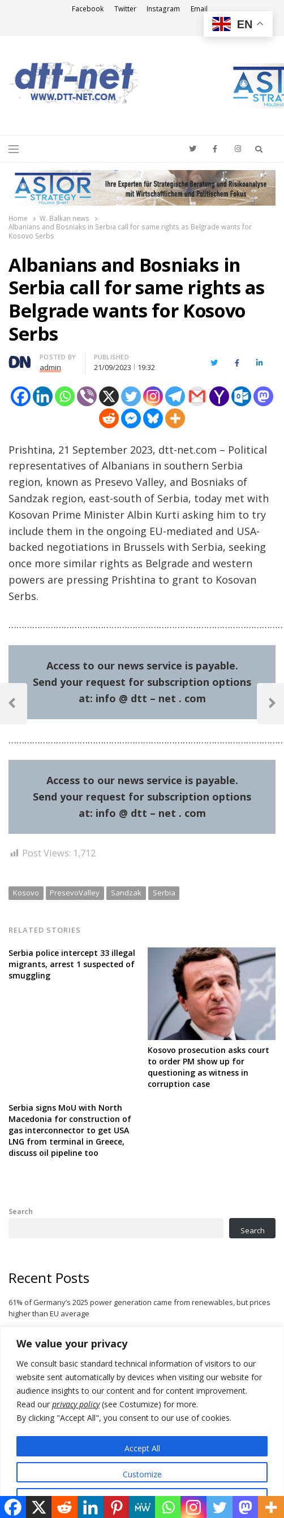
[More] (175, 418)
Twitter (125, 9)
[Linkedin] (43, 396)
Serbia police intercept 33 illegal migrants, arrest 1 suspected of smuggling (71, 964)
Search (20, 1211)
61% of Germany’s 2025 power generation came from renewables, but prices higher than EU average (139, 1308)
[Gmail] (197, 396)
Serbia (164, 893)
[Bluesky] (153, 418)
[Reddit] (109, 418)
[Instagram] (153, 396)
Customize (142, 1474)
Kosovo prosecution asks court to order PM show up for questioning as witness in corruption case (208, 1067)
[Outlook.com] (241, 396)
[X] (109, 396)
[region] (142, 1422)
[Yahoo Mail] (219, 396)
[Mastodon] (263, 396)
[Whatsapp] (65, 396)
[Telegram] (175, 396)
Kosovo (26, 893)
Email (199, 9)
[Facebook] (21, 396)
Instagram (163, 9)
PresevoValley (75, 893)
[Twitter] (131, 396)
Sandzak (126, 893)
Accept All (142, 1448)
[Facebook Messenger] (131, 418)
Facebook (88, 9)
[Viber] (87, 396)
